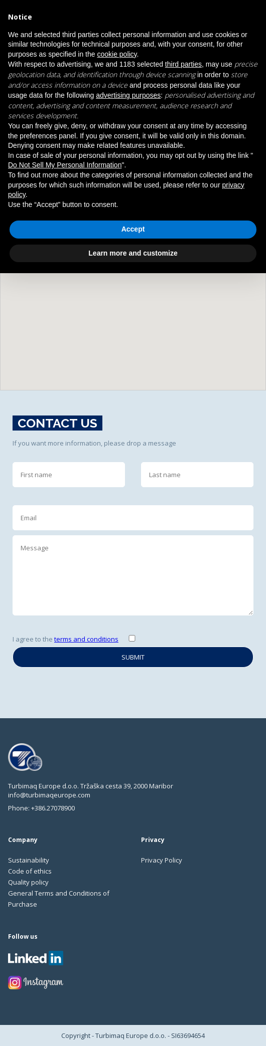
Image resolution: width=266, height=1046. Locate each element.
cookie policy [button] (117, 54)
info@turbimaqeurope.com (49, 794)
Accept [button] (133, 229)
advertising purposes (128, 95)
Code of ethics (30, 871)
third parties (183, 64)
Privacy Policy (161, 860)
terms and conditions (86, 639)
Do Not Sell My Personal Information (64, 165)
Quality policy (28, 882)
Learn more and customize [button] (132, 253)
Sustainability (28, 860)
